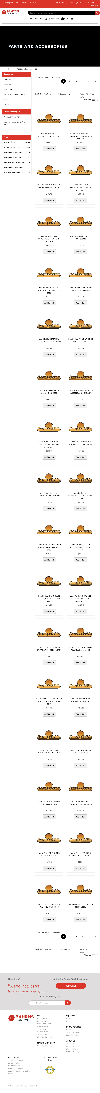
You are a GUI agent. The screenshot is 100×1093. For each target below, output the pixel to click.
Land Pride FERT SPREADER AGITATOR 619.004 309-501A (49, 701)
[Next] (95, 81)
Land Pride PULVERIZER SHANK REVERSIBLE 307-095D (49, 187)
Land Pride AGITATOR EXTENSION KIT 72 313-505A (80, 547)
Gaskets (7, 84)
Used (68, 1021)
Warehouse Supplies (16, 1068)
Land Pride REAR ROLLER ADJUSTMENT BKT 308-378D (49, 547)
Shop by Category (44, 1037)
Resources (13, 1058)
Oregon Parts (42, 1026)
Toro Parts (41, 1029)
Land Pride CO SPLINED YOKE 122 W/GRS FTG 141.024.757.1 (81, 598)
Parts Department (73, 1035)
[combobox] (64, 13)
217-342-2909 (35, 18)
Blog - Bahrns (72, 1049)
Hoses (6, 99)
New (68, 1018)
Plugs (6, 104)
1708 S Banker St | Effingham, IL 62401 (28, 992)
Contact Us (71, 1046)
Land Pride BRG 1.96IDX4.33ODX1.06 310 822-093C (81, 187)
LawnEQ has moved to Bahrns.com (19, 3)
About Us (70, 1044)
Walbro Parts (42, 1032)
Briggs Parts (42, 1018)
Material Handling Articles (19, 1071)
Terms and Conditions (17, 1061)
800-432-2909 (23, 986)
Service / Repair (73, 1032)
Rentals (69, 1030)
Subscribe (70, 986)
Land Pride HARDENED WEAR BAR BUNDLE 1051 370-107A (80, 136)
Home (11, 69)
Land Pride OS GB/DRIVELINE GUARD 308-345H (80, 496)
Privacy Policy (14, 1063)
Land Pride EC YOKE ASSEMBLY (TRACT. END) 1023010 (49, 239)
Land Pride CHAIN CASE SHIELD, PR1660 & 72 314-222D (49, 598)
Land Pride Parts (44, 1024)
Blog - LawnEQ (72, 1052)
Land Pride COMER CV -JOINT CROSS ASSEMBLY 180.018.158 (49, 444)
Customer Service (15, 1066)
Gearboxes (8, 89)
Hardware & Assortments (15, 94)
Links (10, 1074)
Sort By (38, 94)
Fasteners (8, 79)
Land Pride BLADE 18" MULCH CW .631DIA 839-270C (49, 290)
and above (17, 172)
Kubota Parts (42, 1021)
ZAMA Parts (42, 1034)
